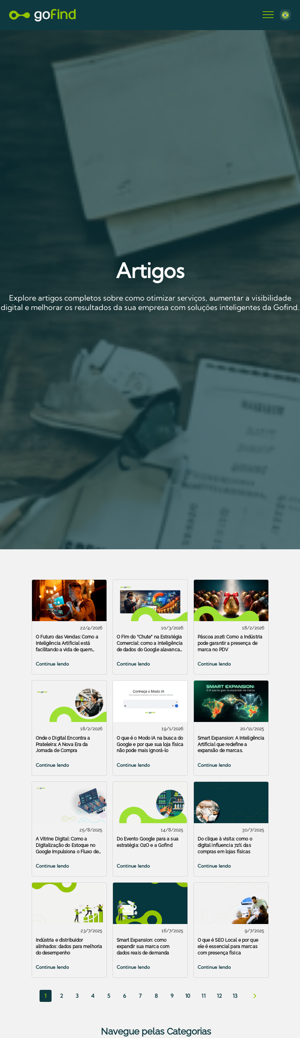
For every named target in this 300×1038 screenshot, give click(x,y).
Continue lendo (52, 664)
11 (203, 995)
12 (219, 995)
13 (235, 995)
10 (187, 995)
